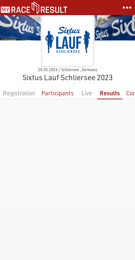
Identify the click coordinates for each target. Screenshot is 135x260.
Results (110, 93)
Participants (57, 93)
